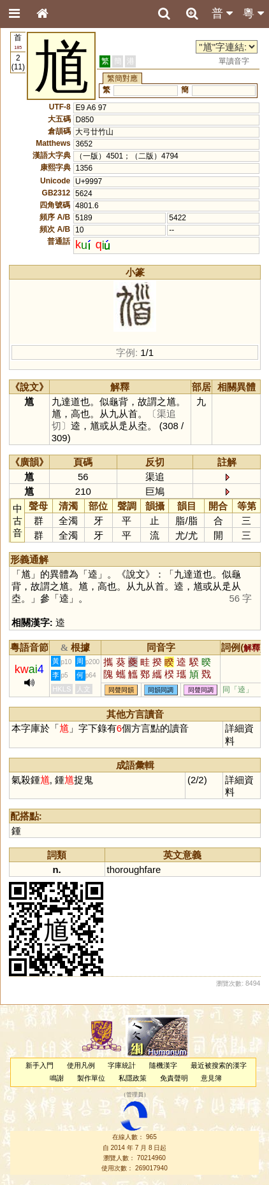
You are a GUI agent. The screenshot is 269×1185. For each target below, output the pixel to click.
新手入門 (39, 1065)
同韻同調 (160, 689)
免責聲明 (174, 1078)
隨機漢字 (163, 1065)
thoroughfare (134, 869)
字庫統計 (122, 1065)
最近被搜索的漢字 (219, 1065)
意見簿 (211, 1078)
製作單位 (91, 1078)
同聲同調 (201, 689)
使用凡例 (81, 1065)
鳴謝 (57, 1078)
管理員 (134, 1094)
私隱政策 (133, 1078)
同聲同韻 (121, 689)
